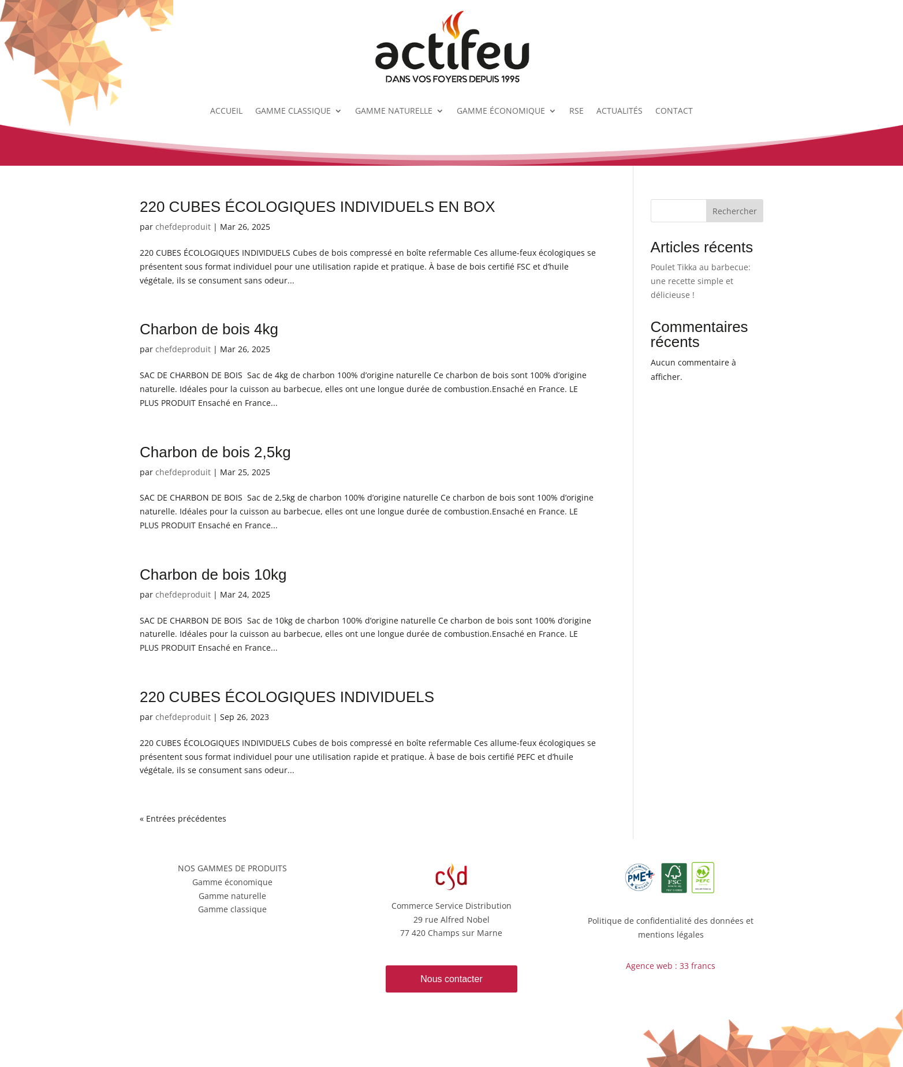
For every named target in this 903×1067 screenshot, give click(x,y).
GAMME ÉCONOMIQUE (501, 110)
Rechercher (734, 211)
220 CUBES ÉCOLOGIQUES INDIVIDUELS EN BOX (317, 206)
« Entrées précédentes (183, 818)
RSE (576, 110)
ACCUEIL (226, 110)
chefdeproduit (183, 226)
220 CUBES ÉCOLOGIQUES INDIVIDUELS (287, 697)
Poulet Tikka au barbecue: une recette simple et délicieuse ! (701, 281)
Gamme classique (232, 909)
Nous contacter (451, 979)
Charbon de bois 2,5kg (215, 452)
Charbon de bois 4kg (209, 329)
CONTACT (674, 110)
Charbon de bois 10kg (213, 574)
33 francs (697, 965)
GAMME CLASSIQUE (293, 110)
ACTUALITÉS (619, 110)
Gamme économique (232, 881)
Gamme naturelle (232, 895)
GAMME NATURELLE (393, 110)
